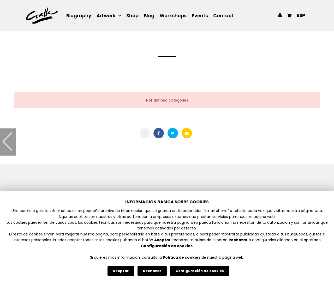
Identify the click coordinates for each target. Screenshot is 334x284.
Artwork (106, 15)
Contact (223, 15)
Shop (132, 15)
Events (200, 15)
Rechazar (152, 270)
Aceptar (121, 270)
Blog (149, 15)
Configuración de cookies (200, 270)
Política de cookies (181, 257)
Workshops (173, 15)
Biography (78, 15)
